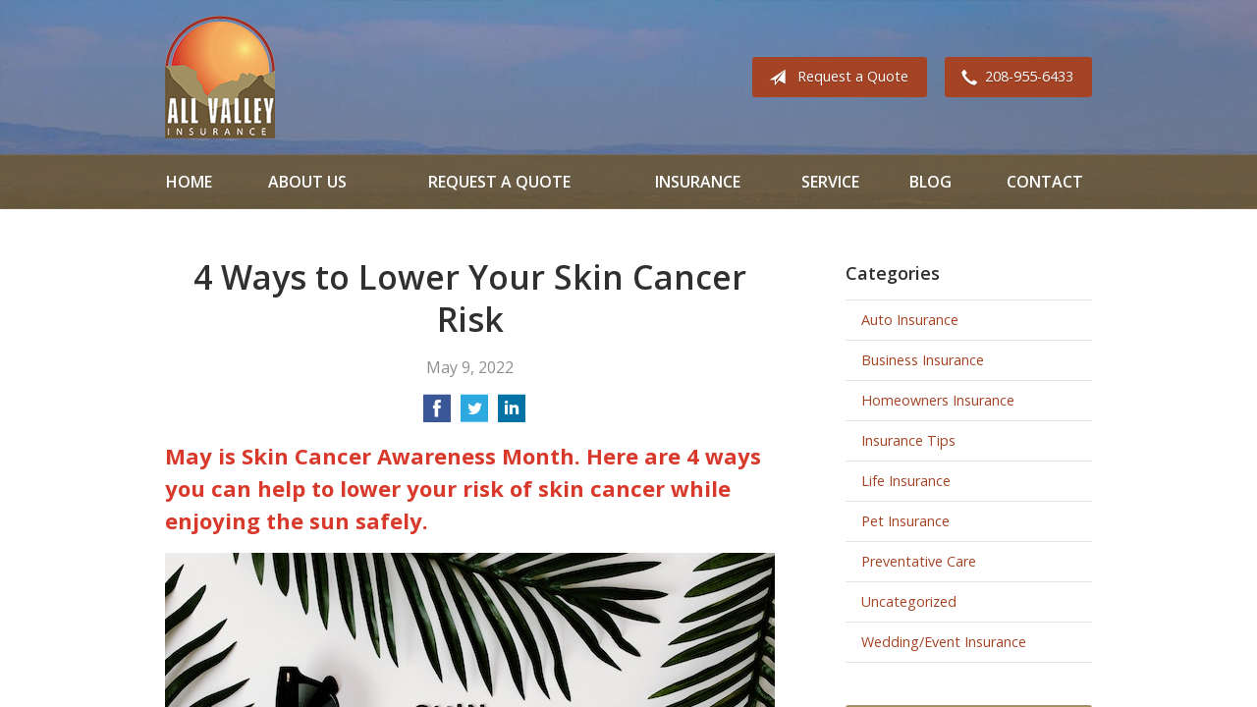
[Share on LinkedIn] (511, 414)
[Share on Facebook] (437, 414)
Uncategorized (908, 601)
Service (830, 181)
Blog (930, 181)
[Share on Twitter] (474, 414)
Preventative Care (918, 561)
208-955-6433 (1013, 77)
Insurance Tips (908, 440)
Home (189, 181)
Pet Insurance (905, 521)
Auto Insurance (909, 319)
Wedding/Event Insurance (943, 641)
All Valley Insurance (220, 77)
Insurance (697, 181)
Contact (1045, 181)
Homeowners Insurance (937, 400)
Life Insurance (906, 480)
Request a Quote (834, 77)
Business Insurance (922, 360)
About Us (307, 181)
